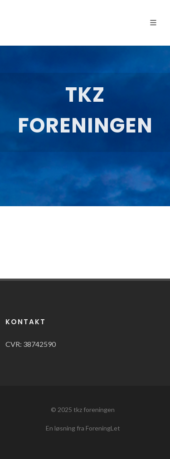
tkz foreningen (94, 409)
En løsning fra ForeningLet (83, 428)
